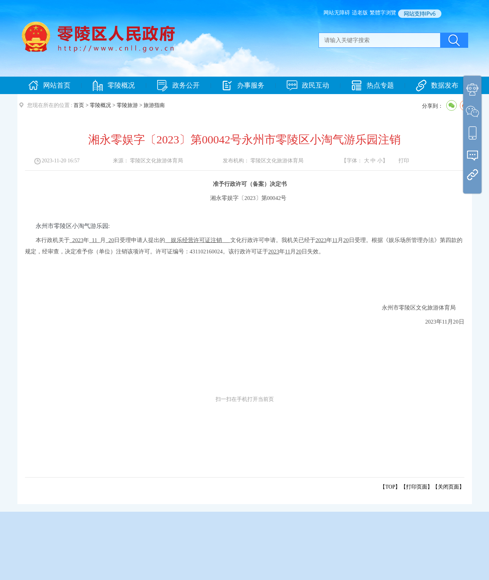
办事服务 (243, 85)
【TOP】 (390, 487)
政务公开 (178, 85)
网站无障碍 (336, 13)
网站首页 (49, 85)
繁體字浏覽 (383, 13)
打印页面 (416, 487)
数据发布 (437, 85)
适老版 (360, 13)
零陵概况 (113, 85)
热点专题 (373, 85)
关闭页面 (448, 487)
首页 (78, 105)
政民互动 (308, 85)
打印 (403, 160)
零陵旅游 (127, 105)
